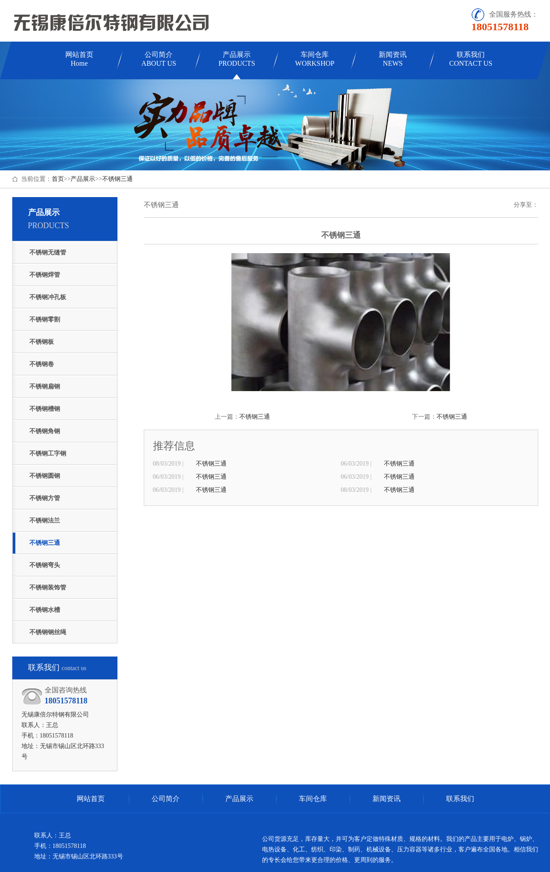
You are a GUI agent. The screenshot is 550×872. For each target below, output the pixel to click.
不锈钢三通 (117, 179)
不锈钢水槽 (44, 610)
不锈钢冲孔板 (47, 297)
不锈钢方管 (44, 498)
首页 (58, 179)
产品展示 (236, 59)
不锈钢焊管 (44, 275)
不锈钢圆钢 (44, 476)
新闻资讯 (393, 59)
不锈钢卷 (41, 364)
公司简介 (159, 59)
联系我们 (470, 59)
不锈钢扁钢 (44, 386)
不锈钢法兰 (44, 520)
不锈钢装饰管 (47, 587)
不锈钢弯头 (44, 565)
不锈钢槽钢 (44, 409)
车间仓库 (314, 59)
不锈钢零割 (44, 319)
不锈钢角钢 (44, 431)
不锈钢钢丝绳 (47, 632)
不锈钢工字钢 (47, 453)
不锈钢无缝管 (47, 252)
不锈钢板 (41, 342)
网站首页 (79, 59)
